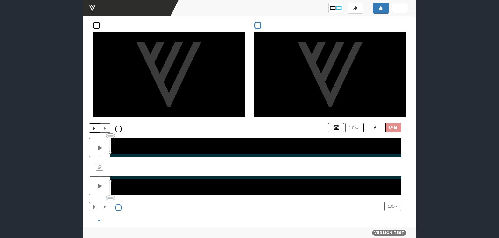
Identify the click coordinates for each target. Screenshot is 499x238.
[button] (336, 8)
